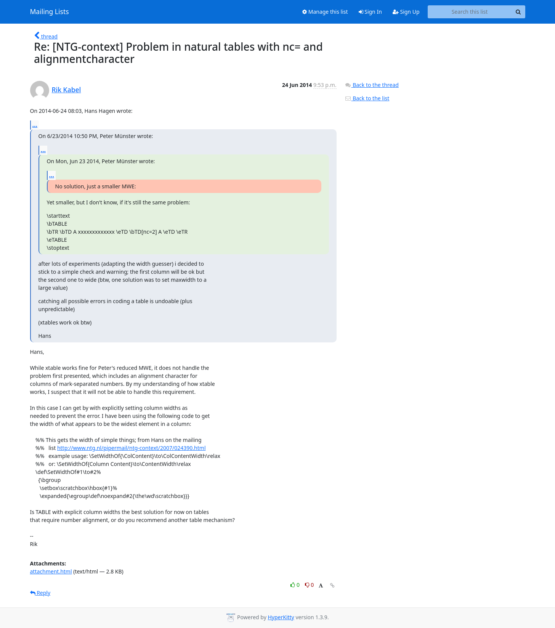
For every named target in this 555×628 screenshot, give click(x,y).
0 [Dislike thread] (309, 584)
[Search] (518, 11)
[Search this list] (470, 11)
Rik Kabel (66, 89)
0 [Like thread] (295, 584)
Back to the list (367, 98)
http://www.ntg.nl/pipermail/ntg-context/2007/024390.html (131, 447)
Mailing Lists (49, 11)
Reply (40, 592)
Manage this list (325, 11)
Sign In (370, 11)
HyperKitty (281, 617)
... (35, 124)
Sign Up (406, 11)
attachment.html (51, 571)
